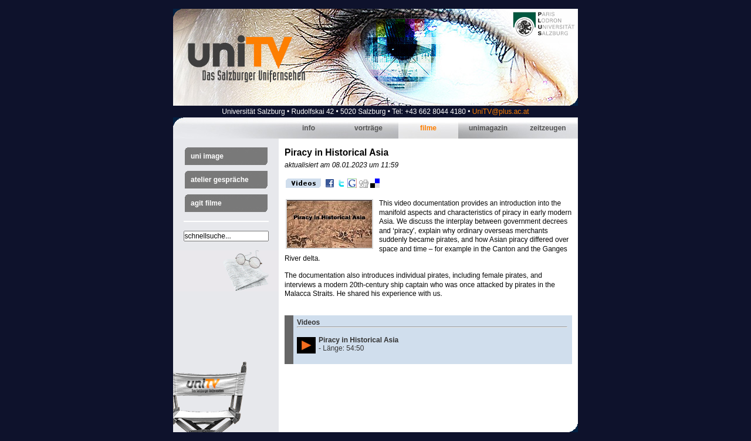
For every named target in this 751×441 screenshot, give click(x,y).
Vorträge (368, 128)
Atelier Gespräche (220, 180)
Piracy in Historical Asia (358, 340)
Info (308, 128)
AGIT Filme (206, 203)
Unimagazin (488, 128)
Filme (428, 128)
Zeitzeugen (548, 128)
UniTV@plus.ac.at (500, 111)
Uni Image (207, 156)
